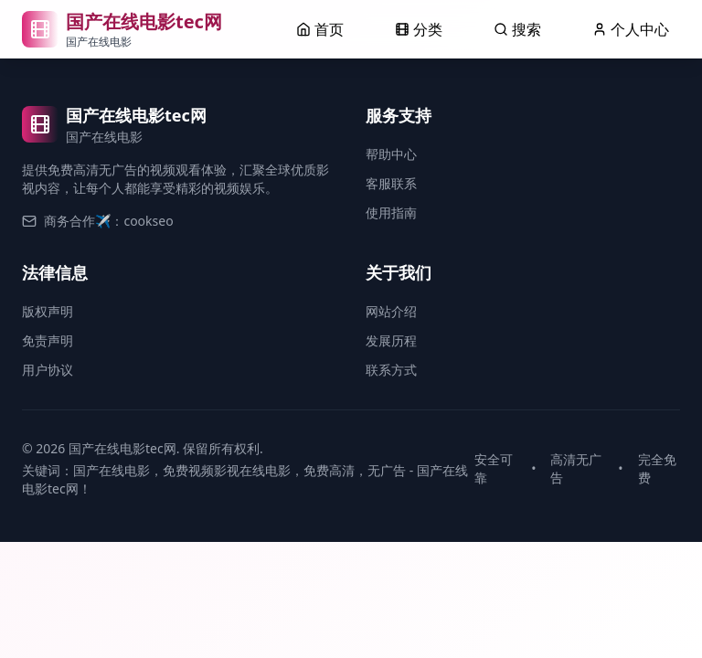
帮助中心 (391, 154)
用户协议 (47, 369)
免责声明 (47, 340)
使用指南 (391, 212)
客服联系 (391, 183)
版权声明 (47, 311)
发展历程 (391, 340)
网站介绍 (391, 311)
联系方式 (391, 369)
